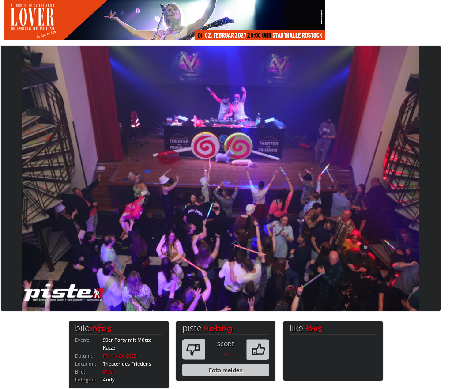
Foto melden (226, 370)
